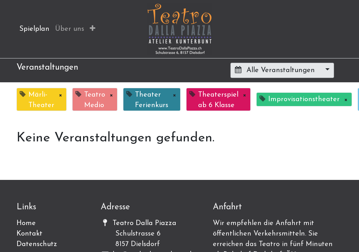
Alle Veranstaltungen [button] (276, 70)
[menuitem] (34, 29)
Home (26, 223)
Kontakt (29, 233)
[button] (92, 29)
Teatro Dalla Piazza (144, 223)
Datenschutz (36, 244)
